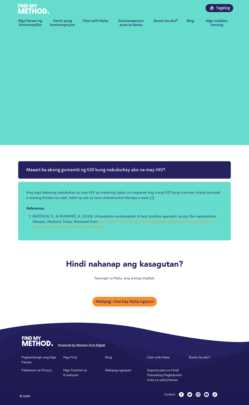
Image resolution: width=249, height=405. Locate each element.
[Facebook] (181, 394)
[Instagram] (198, 394)
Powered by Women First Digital (81, 345)
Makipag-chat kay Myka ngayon (125, 301)
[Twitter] (189, 394)
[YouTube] (206, 394)
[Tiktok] (214, 394)
